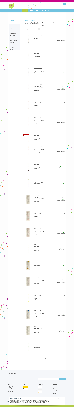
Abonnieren (62, 378)
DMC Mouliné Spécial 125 (38, 326)
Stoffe (11, 24)
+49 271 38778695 (63, 0)
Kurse (10, 51)
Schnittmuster (12, 42)
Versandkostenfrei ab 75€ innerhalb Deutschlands (17, 0)
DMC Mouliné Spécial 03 (38, 68)
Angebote (11, 49)
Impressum (54, 395)
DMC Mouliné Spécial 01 (38, 35)
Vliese (11, 45)
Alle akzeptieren (57, 398)
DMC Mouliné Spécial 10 (38, 179)
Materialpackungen (13, 38)
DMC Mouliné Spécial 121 (38, 310)
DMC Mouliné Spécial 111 (38, 261)
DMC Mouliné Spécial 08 (38, 146)
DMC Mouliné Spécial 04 (38, 84)
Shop (10, 22)
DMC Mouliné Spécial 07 (38, 133)
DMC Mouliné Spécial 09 (38, 162)
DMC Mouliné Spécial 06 (38, 117)
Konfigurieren (58, 401)
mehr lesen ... (44, 25)
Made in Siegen (12, 44)
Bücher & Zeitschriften (13, 40)
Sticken (37, 10)
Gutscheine (12, 47)
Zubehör (11, 30)
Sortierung (26, 29)
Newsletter (54, 393)
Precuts (11, 26)
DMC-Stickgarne (13, 35)
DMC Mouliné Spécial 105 (38, 195)
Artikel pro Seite (33, 29)
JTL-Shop (69, 405)
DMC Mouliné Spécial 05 (38, 100)
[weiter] (39, 32)
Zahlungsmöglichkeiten (56, 390)
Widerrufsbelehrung (56, 396)
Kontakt (56, 0)
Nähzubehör (12, 28)
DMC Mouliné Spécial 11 (38, 244)
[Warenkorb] (63, 6)
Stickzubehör (12, 37)
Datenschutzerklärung (24, 377)
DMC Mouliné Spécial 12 (38, 293)
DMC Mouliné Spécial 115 (38, 277)
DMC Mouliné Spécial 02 (38, 51)
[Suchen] (58, 4)
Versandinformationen (56, 391)
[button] (58, 6)
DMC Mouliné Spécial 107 (38, 228)
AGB (53, 388)
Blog (42, 10)
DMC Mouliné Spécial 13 (38, 343)
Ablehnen (57, 403)
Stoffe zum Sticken (13, 33)
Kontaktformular (10, 391)
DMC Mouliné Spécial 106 (38, 211)
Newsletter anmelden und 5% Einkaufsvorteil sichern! (40, 0)
